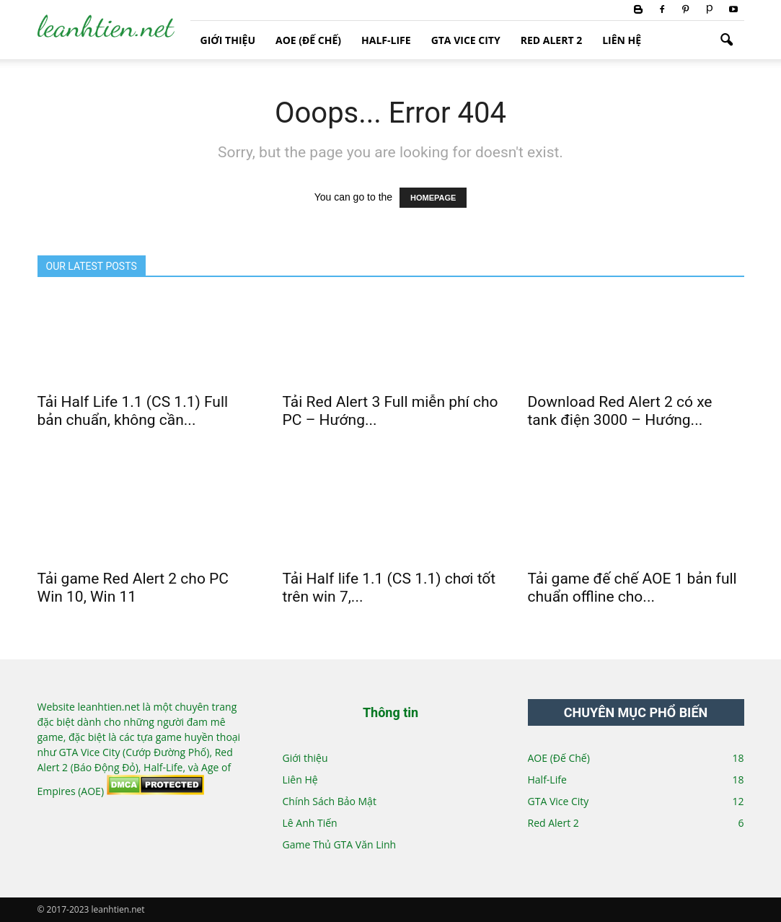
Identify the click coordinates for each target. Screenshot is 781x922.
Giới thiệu (227, 40)
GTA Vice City (465, 40)
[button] (727, 40)
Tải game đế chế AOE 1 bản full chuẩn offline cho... (632, 587)
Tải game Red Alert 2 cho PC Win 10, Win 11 (133, 587)
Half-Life (386, 40)
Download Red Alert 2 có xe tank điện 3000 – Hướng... (620, 411)
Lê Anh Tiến (310, 823)
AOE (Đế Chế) (308, 40)
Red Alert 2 (551, 40)
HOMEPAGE (433, 197)
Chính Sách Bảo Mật (329, 801)
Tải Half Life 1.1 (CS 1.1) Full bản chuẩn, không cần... (133, 411)
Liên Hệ (621, 40)
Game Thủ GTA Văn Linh (340, 844)
